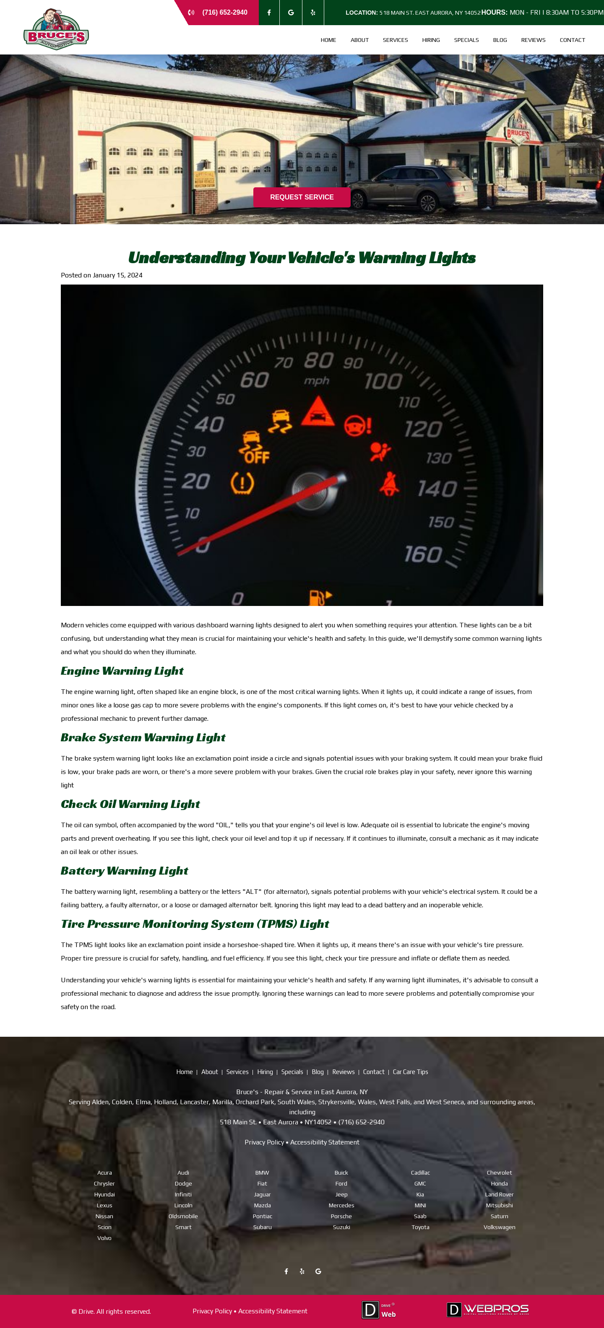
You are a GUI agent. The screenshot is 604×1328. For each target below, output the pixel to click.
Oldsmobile (183, 1215)
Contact (572, 39)
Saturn (499, 1215)
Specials (466, 39)
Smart (183, 1226)
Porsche (341, 1215)
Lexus (104, 1204)
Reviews (533, 39)
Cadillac (420, 1172)
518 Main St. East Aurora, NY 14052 (413, 12)
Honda (499, 1183)
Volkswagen (499, 1226)
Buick (341, 1172)
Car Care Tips (410, 1071)
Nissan (104, 1215)
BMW (262, 1172)
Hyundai (104, 1194)
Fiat (262, 1183)
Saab (420, 1215)
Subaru (262, 1226)
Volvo (104, 1237)
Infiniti (183, 1194)
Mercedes (341, 1204)
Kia (420, 1194)
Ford (341, 1183)
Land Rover (499, 1194)
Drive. (86, 1311)
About (360, 39)
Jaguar (262, 1194)
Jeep (342, 1194)
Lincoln (183, 1204)
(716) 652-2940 (224, 12)
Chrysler (104, 1183)
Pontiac (262, 1215)
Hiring (431, 39)
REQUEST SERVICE (302, 197)
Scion (105, 1226)
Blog (500, 39)
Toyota (420, 1226)
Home (328, 39)
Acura (104, 1172)
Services (395, 39)
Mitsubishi (499, 1204)
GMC (420, 1183)
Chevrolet (499, 1172)
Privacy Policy (264, 1142)
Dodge (183, 1183)
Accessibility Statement (324, 1142)
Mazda (262, 1204)
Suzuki (341, 1226)
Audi (183, 1172)
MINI (420, 1204)
